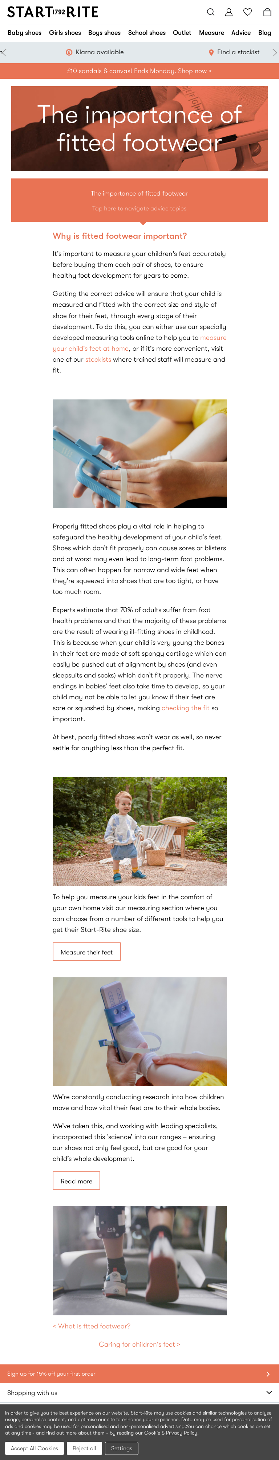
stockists (98, 359)
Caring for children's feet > (140, 1344)
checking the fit (186, 708)
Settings (121, 1448)
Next (273, 52)
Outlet (182, 32)
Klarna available (157, 52)
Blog (264, 32)
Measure (211, 32)
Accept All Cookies (34, 1448)
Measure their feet (87, 952)
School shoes (147, 32)
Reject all (84, 1448)
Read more (76, 1181)
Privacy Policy (181, 1433)
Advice (241, 32)
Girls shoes (65, 32)
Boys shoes (104, 32)
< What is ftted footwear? (91, 1326)
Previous (5, 52)
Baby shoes (24, 32)
